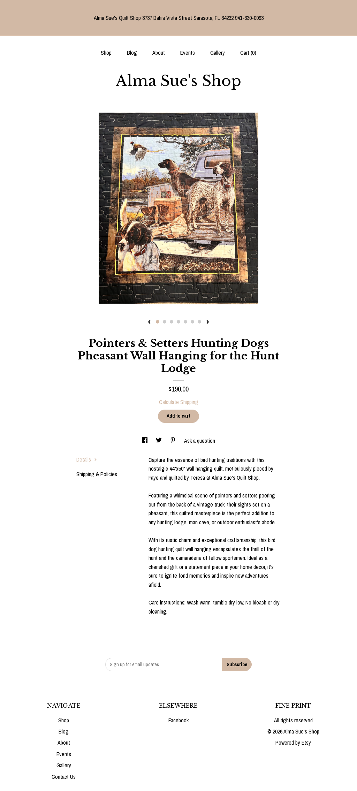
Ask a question (199, 440)
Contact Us (64, 777)
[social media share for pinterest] (173, 440)
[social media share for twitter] (159, 440)
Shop (106, 52)
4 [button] (178, 322)
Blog (132, 52)
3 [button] (171, 322)
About (158, 52)
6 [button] (192, 322)
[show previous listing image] (149, 322)
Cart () (248, 52)
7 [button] (199, 322)
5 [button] (185, 322)
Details (86, 459)
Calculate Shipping (178, 402)
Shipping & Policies (96, 474)
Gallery (217, 52)
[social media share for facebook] (145, 440)
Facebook (178, 720)
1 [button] (157, 322)
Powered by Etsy (293, 742)
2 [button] (164, 322)
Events (187, 52)
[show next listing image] (208, 322)
